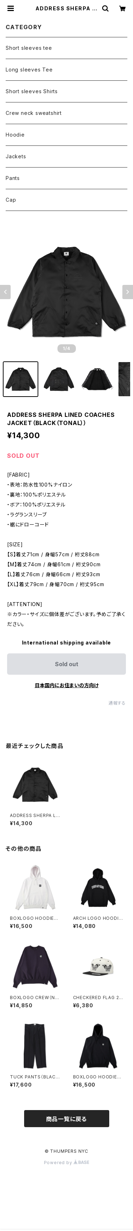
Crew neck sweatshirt (34, 113)
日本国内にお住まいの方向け (67, 685)
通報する (117, 703)
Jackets (16, 156)
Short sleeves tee (29, 48)
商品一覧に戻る (66, 1119)
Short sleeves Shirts (32, 91)
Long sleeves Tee (29, 70)
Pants (13, 178)
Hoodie (15, 135)
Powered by (66, 1162)
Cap (11, 200)
